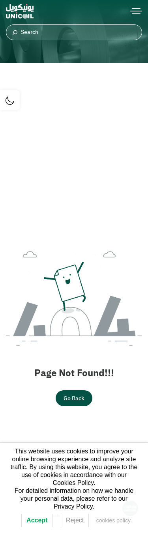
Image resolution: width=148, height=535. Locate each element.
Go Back (74, 398)
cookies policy (113, 520)
